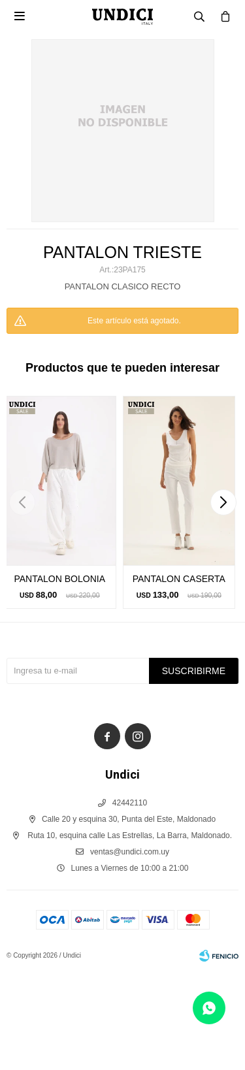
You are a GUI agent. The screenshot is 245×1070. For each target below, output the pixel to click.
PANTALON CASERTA (179, 579)
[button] (223, 502)
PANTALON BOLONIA (59, 579)
